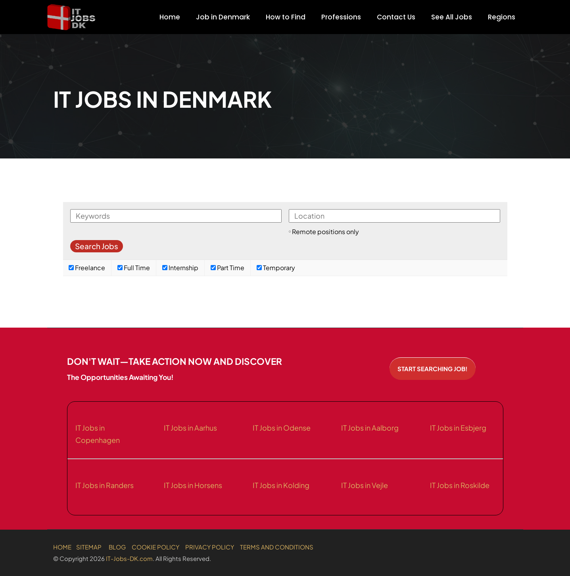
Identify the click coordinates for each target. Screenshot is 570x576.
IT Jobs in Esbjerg (458, 427)
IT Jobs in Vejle (364, 485)
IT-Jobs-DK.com (129, 558)
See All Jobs (451, 17)
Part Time (227, 267)
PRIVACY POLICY (209, 547)
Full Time (133, 267)
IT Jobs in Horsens (193, 485)
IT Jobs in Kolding (281, 485)
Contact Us (396, 17)
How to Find (285, 17)
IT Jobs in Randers (104, 485)
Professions (341, 17)
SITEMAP (89, 547)
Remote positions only (325, 231)
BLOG (117, 547)
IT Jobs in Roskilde (459, 485)
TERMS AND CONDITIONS (276, 547)
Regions (501, 17)
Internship (180, 267)
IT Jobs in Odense (282, 427)
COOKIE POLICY (155, 547)
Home (169, 17)
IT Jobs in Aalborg (370, 427)
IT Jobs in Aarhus (190, 427)
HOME (62, 547)
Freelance (87, 267)
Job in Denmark (223, 17)
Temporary (276, 267)
